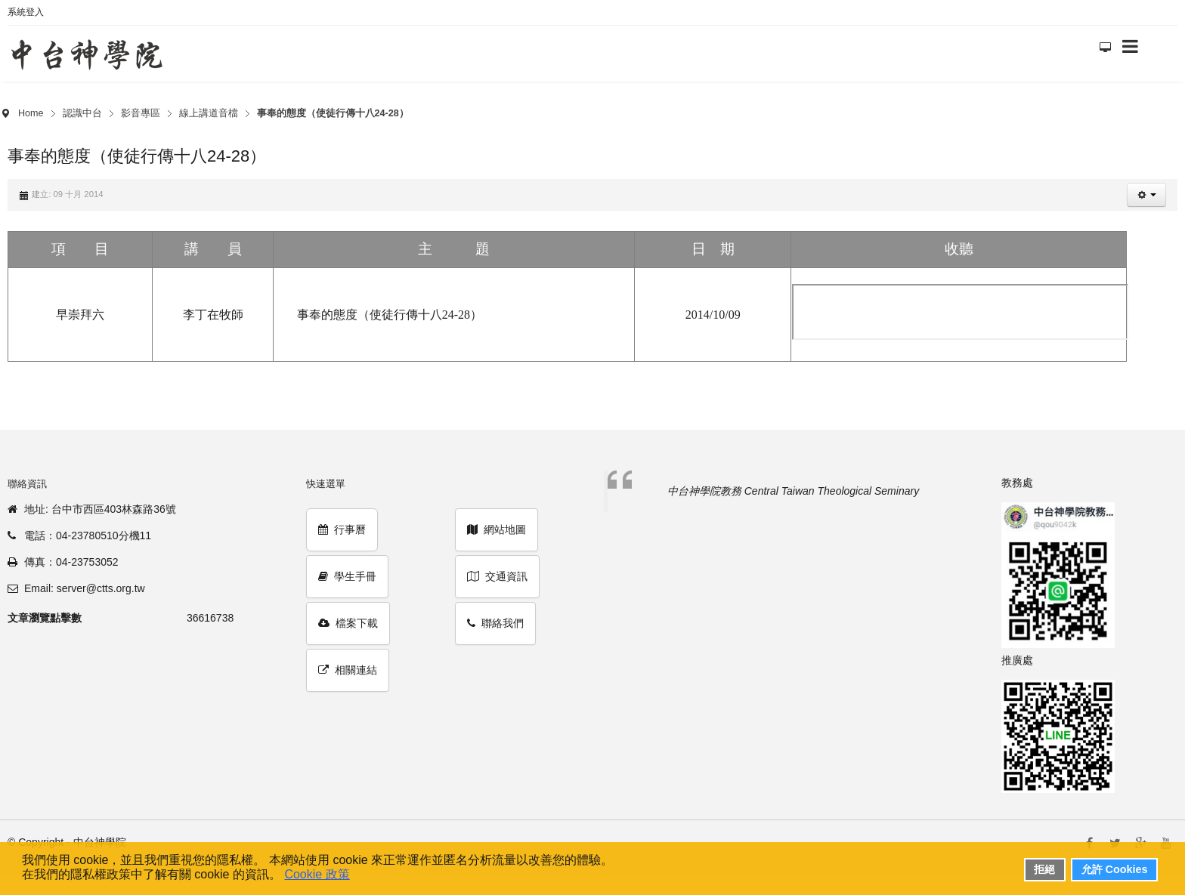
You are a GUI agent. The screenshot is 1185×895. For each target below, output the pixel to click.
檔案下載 (348, 623)
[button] (1146, 195)
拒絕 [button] (1044, 869)
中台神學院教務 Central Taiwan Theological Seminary (793, 491)
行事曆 (342, 529)
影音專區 (140, 113)
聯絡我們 (495, 623)
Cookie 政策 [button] (316, 874)
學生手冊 (347, 576)
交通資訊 (497, 576)
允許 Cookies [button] (1114, 869)
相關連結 (347, 670)
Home (31, 113)
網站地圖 (496, 529)
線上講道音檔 (208, 113)
